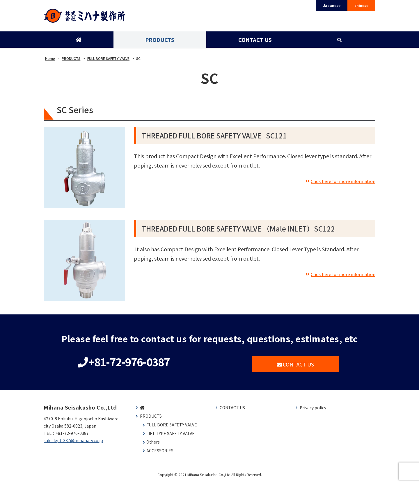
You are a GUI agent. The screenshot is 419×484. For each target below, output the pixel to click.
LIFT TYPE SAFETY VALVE (170, 435)
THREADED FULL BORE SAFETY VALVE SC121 (214, 137)
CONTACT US (254, 41)
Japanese (331, 5)
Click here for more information (337, 182)
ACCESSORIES (159, 452)
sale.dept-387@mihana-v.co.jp (73, 442)
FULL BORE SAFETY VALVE (171, 427)
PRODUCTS (159, 41)
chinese (361, 5)
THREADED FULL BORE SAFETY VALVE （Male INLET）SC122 (238, 230)
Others (153, 444)
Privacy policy (313, 409)
